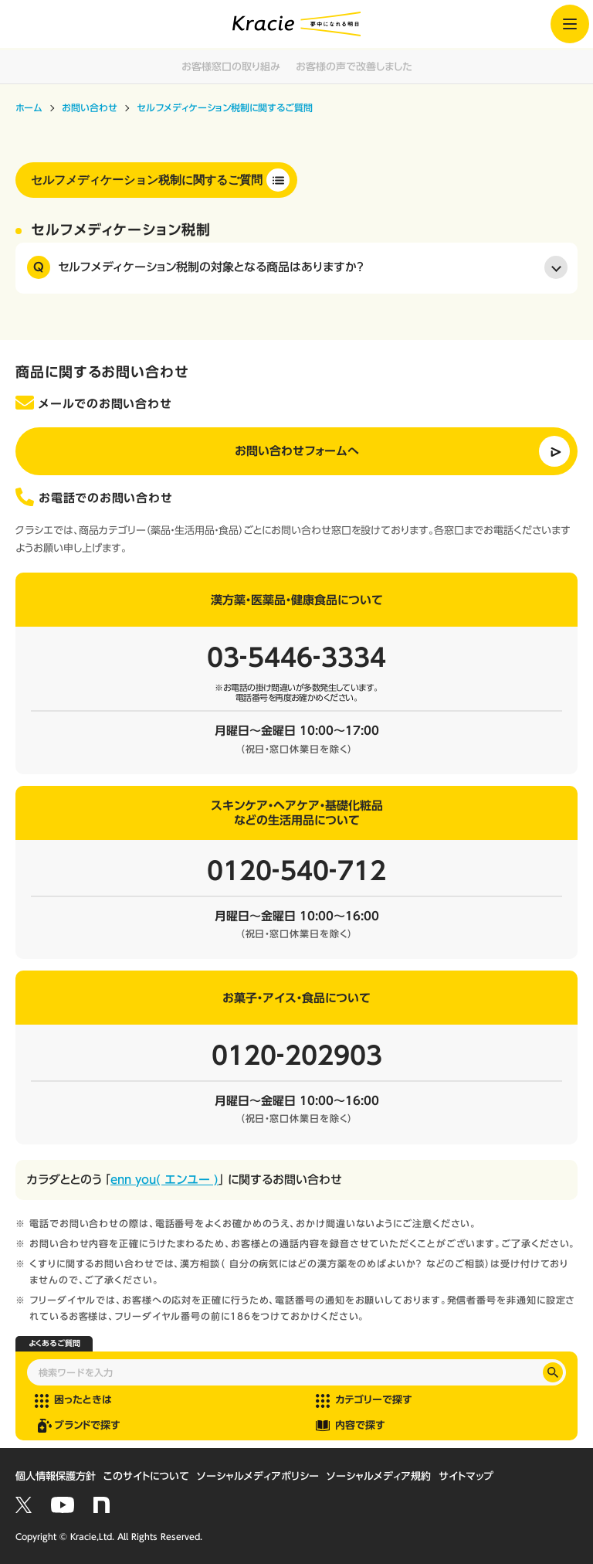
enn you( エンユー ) (164, 1179)
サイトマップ (466, 1476)
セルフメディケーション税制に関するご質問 (147, 179)
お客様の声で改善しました (354, 67)
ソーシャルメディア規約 (379, 1476)
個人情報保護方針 (55, 1476)
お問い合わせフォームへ (297, 451)
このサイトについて (146, 1476)
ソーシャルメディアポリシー (258, 1476)
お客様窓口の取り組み (230, 67)
